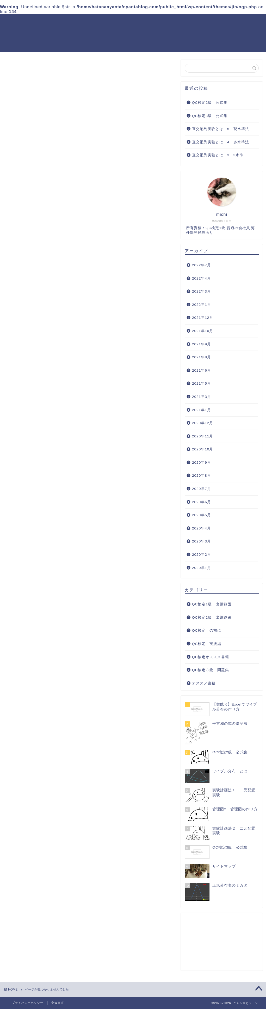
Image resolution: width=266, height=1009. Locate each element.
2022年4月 (201, 278)
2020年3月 (201, 542)
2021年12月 (202, 318)
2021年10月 (202, 331)
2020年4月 (201, 528)
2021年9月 (201, 344)
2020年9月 (201, 462)
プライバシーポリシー (27, 1002)
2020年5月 (201, 515)
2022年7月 (201, 265)
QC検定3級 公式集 (209, 116)
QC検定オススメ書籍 (66, 32)
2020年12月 (202, 423)
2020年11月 (202, 436)
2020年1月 (201, 568)
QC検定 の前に (37, 300)
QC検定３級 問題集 (186, 22)
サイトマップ (106, 32)
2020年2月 (201, 555)
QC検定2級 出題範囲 (137, 22)
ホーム (52, 22)
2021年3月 (201, 397)
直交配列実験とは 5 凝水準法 (220, 129)
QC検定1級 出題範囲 (87, 22)
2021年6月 (201, 370)
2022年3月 (201, 292)
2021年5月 (201, 384)
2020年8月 (201, 476)
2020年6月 (201, 502)
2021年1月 (201, 410)
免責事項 (57, 1002)
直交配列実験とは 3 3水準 (217, 155)
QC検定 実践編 (230, 22)
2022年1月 (201, 305)
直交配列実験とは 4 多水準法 (220, 142)
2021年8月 (201, 357)
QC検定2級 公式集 (209, 103)
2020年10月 (202, 449)
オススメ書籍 (34, 327)
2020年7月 (201, 489)
